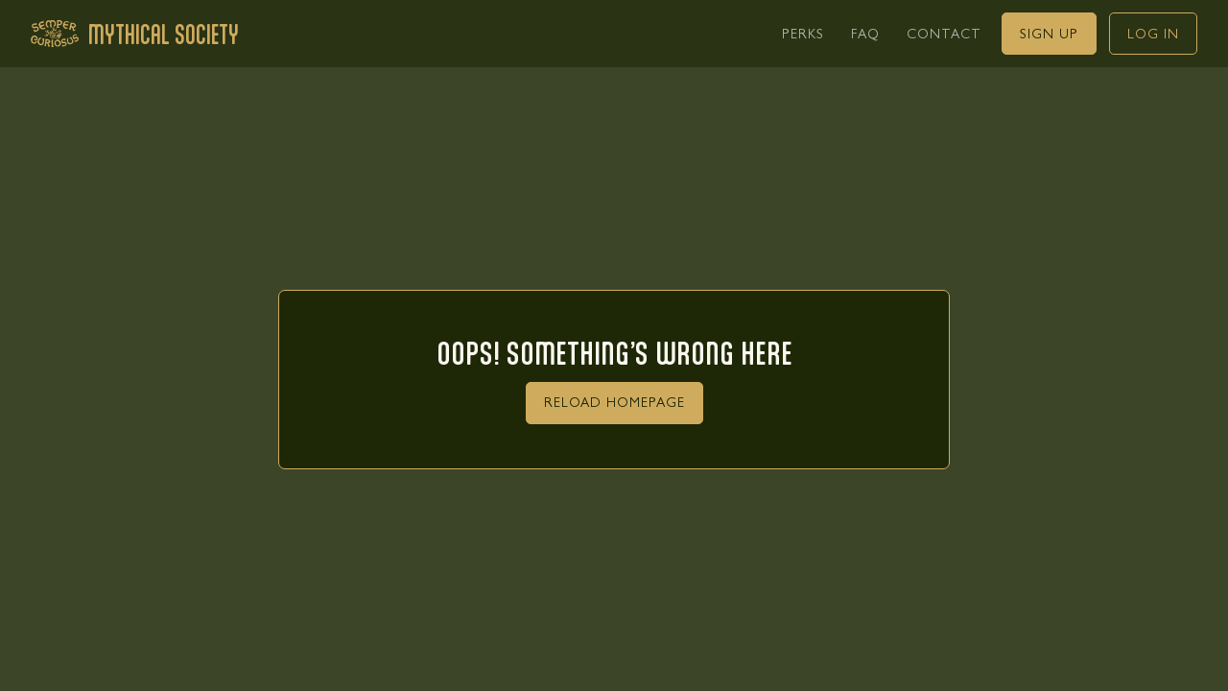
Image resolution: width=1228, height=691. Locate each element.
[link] (803, 33)
